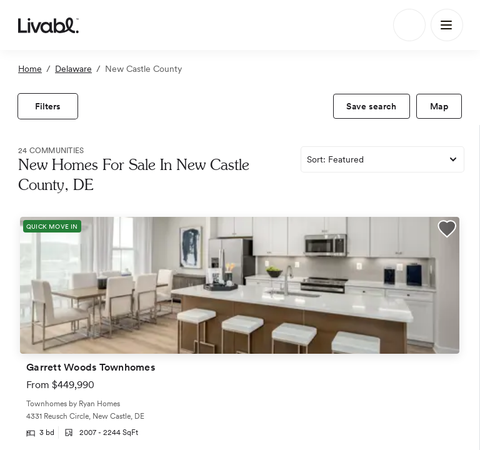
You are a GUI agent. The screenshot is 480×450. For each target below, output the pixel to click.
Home (30, 69)
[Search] (409, 25)
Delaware (73, 69)
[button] (447, 230)
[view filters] (48, 106)
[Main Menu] (446, 25)
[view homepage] (48, 25)
